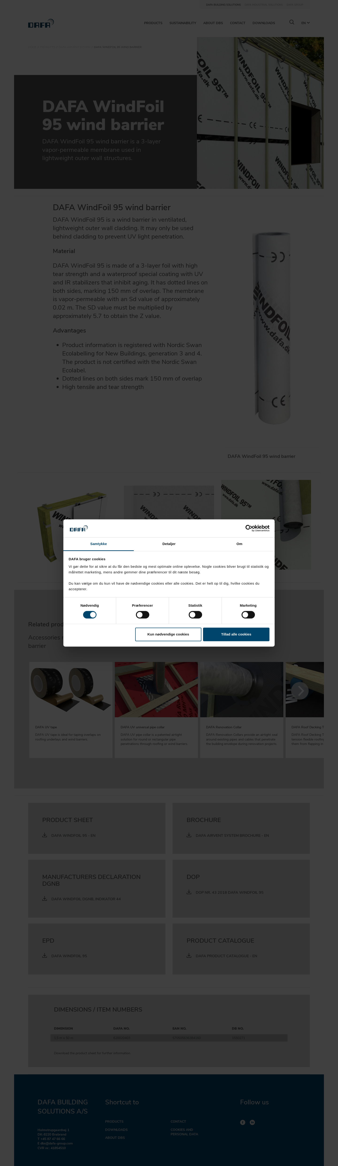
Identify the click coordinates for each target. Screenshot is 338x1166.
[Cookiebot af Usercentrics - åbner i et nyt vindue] (248, 528)
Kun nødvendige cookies (168, 634)
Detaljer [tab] (169, 544)
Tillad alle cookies (236, 634)
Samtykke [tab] (98, 544)
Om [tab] (239, 544)
